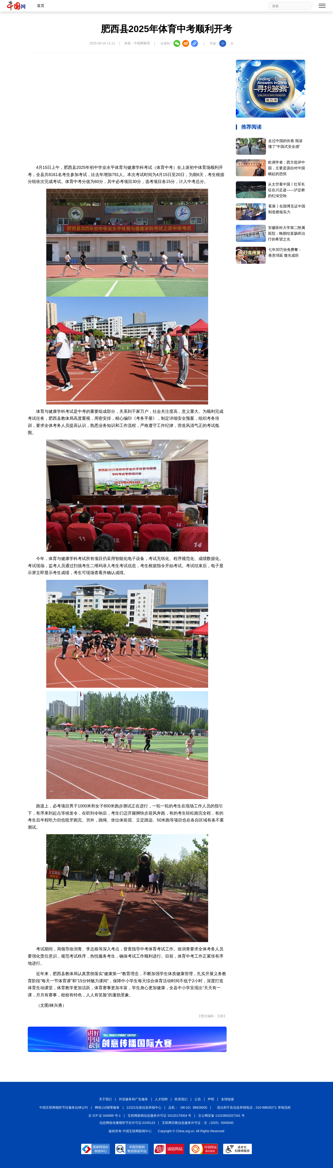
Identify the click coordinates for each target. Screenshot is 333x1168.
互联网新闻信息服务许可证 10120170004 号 (159, 1115)
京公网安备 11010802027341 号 (221, 1115)
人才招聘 (161, 1099)
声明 (211, 1099)
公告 (197, 1099)
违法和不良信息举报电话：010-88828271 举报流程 (253, 1107)
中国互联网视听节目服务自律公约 (63, 1107)
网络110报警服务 (107, 1107)
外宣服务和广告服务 (133, 1099)
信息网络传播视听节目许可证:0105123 (127, 1123)
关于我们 (105, 1099)
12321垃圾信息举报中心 (143, 1107)
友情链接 (227, 1099)
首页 (40, 6)
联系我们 (181, 1099)
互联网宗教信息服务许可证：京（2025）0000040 (198, 1123)
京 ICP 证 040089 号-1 (104, 1115)
